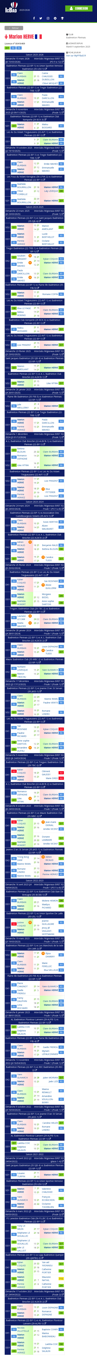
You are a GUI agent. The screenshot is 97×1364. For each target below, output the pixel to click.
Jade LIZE (53, 1081)
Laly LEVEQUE (51, 191)
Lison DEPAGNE (50, 646)
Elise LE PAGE (24, 308)
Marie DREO (52, 778)
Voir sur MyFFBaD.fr (76, 55)
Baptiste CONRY (50, 1329)
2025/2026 (24, 9)
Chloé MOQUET (50, 83)
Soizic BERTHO (50, 521)
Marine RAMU (51, 698)
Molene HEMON (50, 900)
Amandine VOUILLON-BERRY (47, 1099)
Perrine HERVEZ (50, 874)
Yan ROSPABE (51, 581)
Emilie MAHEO (51, 163)
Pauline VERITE (50, 702)
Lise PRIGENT (24, 344)
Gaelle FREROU (50, 1047)
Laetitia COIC (23, 1026)
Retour (15, 28)
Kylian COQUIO (50, 258)
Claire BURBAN (50, 139)
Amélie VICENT (50, 829)
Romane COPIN (50, 294)
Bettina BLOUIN (50, 549)
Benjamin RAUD (50, 545)
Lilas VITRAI (52, 383)
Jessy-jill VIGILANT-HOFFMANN (48, 931)
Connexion (79, 8)
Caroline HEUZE (50, 1122)
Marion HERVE (51, 143)
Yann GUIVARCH (50, 669)
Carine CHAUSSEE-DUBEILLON (48, 76)
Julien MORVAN (50, 1077)
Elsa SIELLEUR (51, 970)
